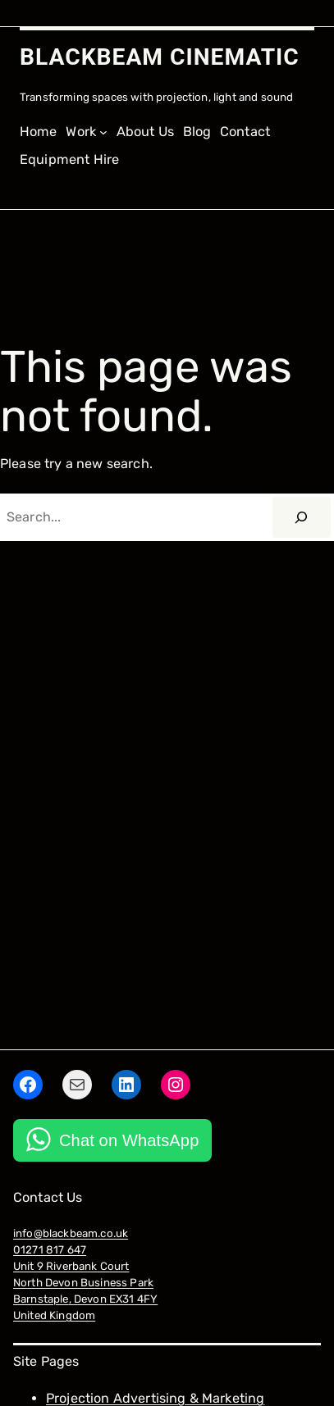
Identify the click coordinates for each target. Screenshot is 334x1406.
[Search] (301, 517)
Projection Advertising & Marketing (155, 1398)
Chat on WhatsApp (129, 1140)
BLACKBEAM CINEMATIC (160, 57)
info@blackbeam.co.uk (70, 1233)
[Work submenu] (87, 132)
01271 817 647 (49, 1249)
